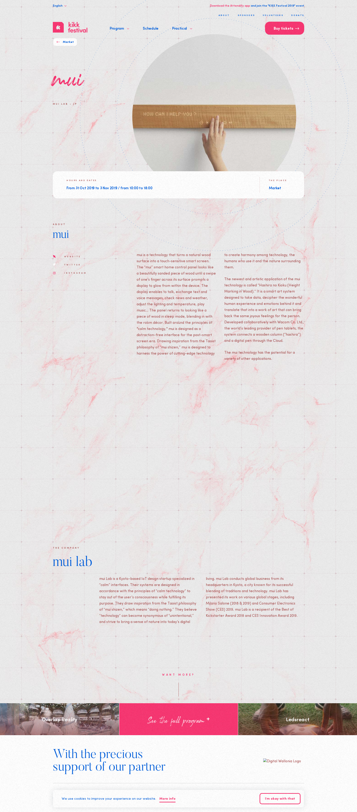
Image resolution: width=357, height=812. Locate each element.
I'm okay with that (280, 799)
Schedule (150, 28)
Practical (182, 28)
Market (65, 42)
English (59, 5)
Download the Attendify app (230, 5)
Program (119, 28)
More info (167, 799)
